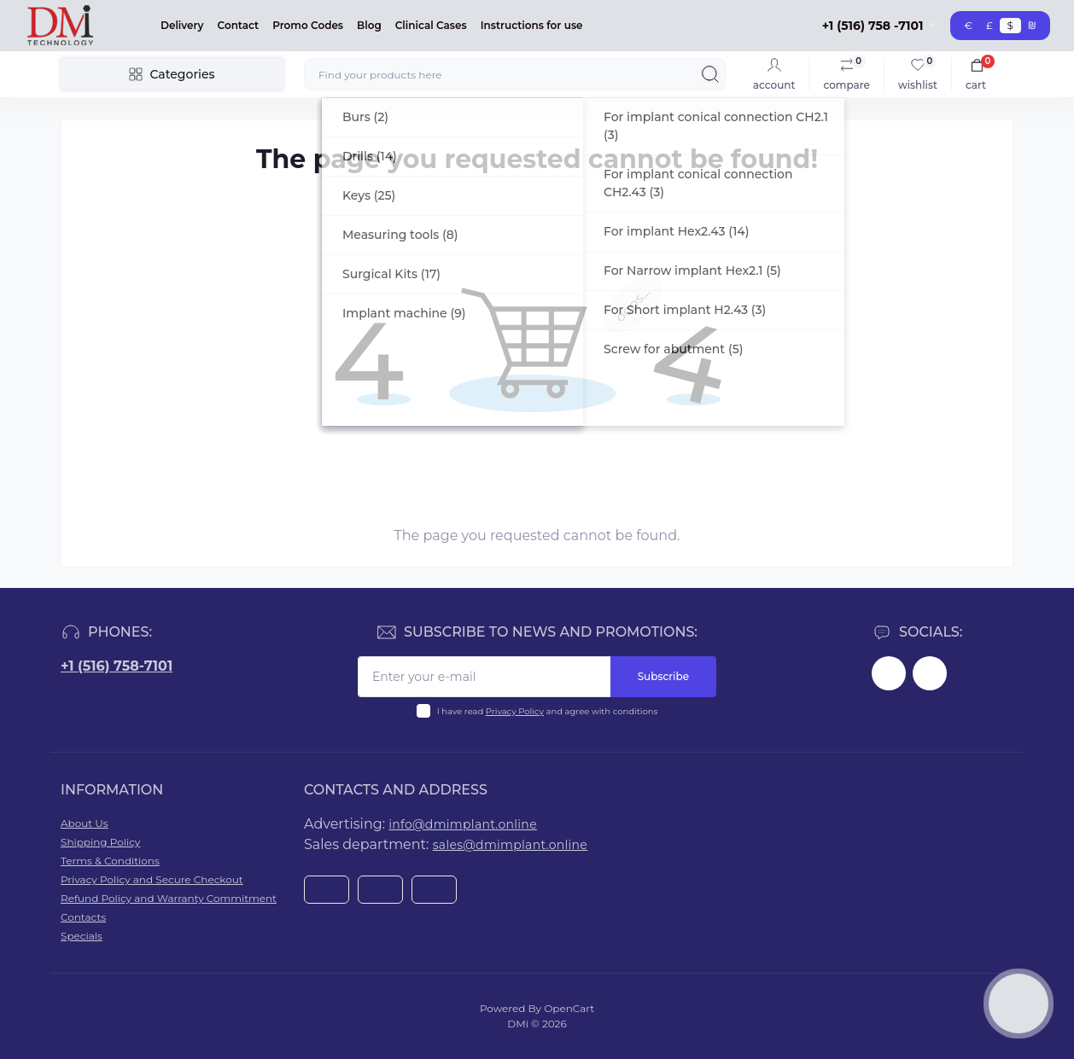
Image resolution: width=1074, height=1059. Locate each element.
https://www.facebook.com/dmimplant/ (889, 673)
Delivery (182, 25)
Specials (81, 935)
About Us (84, 823)
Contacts (83, 917)
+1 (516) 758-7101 (116, 666)
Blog (369, 25)
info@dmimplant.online (462, 824)
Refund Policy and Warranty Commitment (169, 898)
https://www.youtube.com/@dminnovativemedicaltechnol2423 (930, 673)
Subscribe (663, 676)
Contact (239, 25)
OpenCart (569, 1008)
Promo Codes (307, 25)
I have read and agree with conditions (547, 711)
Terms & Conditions (110, 860)
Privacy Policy (515, 711)
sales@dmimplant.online (510, 844)
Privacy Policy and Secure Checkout (152, 879)
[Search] (710, 74)
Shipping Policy (100, 841)
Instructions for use (532, 25)
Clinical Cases (431, 25)
